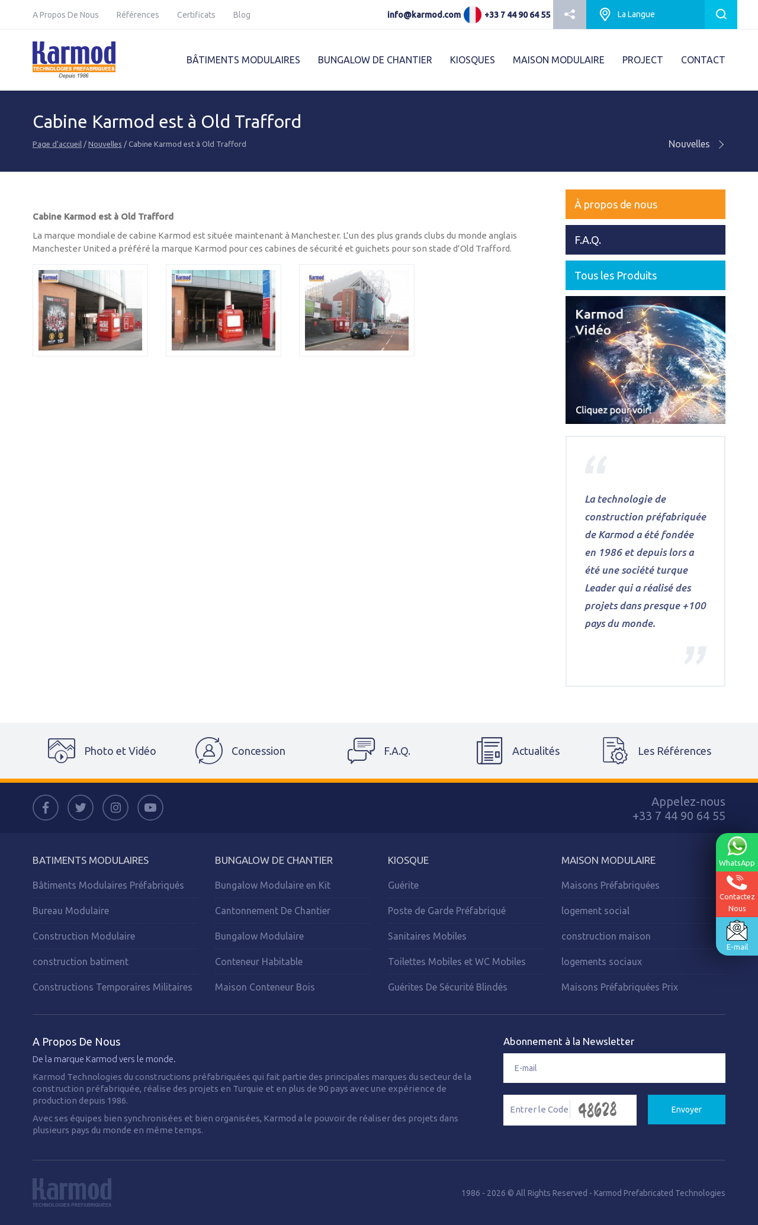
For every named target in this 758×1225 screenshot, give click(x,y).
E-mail (736, 934)
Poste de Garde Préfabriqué (447, 910)
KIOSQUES (472, 59)
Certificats (196, 15)
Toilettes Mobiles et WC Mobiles (457, 961)
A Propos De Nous (66, 15)
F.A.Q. (587, 240)
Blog (241, 15)
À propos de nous (615, 204)
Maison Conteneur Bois (265, 987)
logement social (595, 910)
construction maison (606, 936)
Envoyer (687, 1109)
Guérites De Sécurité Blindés (448, 987)
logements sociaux (601, 961)
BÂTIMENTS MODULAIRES (243, 59)
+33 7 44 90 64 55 (517, 15)
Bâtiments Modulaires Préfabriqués (108, 885)
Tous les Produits (615, 275)
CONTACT (703, 59)
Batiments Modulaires (91, 860)
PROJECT (642, 59)
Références (138, 15)
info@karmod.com (424, 15)
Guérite (403, 885)
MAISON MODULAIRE (559, 59)
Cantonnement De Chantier (272, 910)
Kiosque (408, 860)
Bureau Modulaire (71, 910)
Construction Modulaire (84, 936)
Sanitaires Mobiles (427, 936)
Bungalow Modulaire (259, 936)
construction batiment (81, 961)
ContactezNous (736, 893)
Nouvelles (105, 144)
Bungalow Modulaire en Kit (272, 885)
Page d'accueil (57, 144)
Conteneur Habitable (259, 961)
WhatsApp (736, 851)
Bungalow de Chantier (274, 860)
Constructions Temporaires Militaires (112, 987)
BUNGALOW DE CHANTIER (375, 59)
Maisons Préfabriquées (610, 885)
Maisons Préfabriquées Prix (619, 987)
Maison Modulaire (608, 860)
